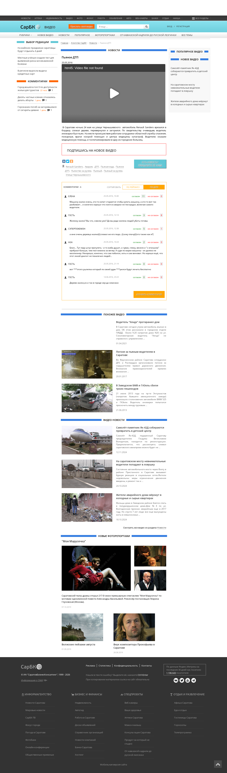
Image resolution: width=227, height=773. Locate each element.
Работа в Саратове (85, 717)
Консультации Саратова (137, 732)
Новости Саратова (35, 702)
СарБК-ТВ (30, 717)
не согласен (153, 196)
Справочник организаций (89, 732)
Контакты (146, 665)
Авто (128, 18)
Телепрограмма (182, 732)
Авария (89, 166)
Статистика (105, 665)
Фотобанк (30, 739)
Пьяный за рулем (113, 170)
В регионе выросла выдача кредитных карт (32, 72)
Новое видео (45, 35)
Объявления (115, 18)
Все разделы (200, 18)
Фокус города (32, 725)
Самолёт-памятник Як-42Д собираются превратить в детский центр (140, 429)
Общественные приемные (39, 754)
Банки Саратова (83, 747)
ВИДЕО (49, 27)
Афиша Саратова (183, 702)
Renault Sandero (74, 166)
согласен (136, 196)
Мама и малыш (133, 725)
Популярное (82, 35)
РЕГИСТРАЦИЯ (183, 26)
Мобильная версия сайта (113, 764)
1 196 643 (171, 672)
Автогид (79, 710)
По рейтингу (133, 187)
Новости (25, 18)
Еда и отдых (180, 710)
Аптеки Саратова (134, 717)
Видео (69, 18)
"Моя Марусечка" (74, 541)
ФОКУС (90, 18)
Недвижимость (54, 18)
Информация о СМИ (32, 680)
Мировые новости (35, 710)
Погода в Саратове (35, 732)
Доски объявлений (85, 725)
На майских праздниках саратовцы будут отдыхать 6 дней (36, 49)
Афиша (176, 18)
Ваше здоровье (133, 710)
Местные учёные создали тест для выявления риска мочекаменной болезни (36, 60)
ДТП (96, 166)
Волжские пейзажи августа (78, 644)
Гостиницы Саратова (185, 717)
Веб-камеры (141, 18)
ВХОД (169, 26)
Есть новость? (150, 164)
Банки (155, 18)
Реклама (90, 665)
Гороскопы (180, 725)
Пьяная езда (107, 166)
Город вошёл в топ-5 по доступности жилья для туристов (37, 88)
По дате (154, 187)
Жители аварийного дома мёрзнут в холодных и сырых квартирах (138, 496)
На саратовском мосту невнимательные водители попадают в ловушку (141, 463)
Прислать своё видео (81, 26)
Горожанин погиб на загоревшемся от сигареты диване (37, 108)
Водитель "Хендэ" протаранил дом (137, 322)
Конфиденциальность (126, 665)
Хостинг (79, 754)
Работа (101, 18)
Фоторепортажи (105, 35)
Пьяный (97, 170)
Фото (80, 18)
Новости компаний (85, 739)
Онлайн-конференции (37, 747)
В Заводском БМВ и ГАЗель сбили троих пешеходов (137, 387)
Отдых (165, 18)
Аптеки (38, 18)
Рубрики (25, 35)
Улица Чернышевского (78, 174)
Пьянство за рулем (81, 170)
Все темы (187, 35)
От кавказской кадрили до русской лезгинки (148, 35)
